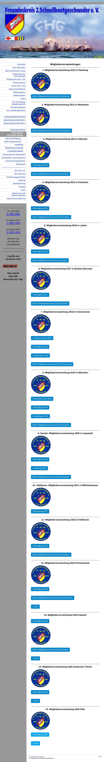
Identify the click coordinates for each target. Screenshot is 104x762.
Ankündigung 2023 (40, 589)
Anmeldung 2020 (39, 468)
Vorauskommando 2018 (42, 338)
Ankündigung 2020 (40, 459)
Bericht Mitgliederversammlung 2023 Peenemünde (52, 598)
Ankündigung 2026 (40, 735)
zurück (35, 607)
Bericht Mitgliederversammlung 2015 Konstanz (51, 217)
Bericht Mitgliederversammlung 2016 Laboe (50, 260)
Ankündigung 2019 (40, 407)
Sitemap (41, 756)
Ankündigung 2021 (40, 511)
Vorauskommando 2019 (42, 399)
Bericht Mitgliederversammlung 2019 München (51, 425)
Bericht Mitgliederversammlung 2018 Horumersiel (52, 364)
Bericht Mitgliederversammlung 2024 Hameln (50, 650)
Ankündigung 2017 (40, 295)
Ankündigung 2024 (40, 621)
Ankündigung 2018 (40, 347)
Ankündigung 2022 (40, 546)
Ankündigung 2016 (40, 251)
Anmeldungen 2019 (40, 416)
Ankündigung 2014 (40, 165)
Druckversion (34, 756)
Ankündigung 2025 (40, 692)
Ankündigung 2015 (40, 208)
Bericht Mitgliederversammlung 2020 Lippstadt (51, 477)
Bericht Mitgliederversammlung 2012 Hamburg (51, 96)
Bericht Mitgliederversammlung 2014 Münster (50, 174)
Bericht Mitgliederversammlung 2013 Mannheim (51, 131)
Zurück (35, 658)
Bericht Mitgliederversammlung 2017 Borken (50, 303)
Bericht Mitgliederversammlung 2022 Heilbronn (51, 555)
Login (100, 756)
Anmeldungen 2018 (40, 355)
